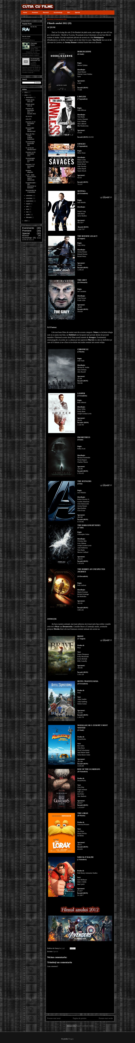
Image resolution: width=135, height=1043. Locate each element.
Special (77, 12)
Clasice (30, 239)
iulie (27, 206)
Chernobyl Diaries (33, 44)
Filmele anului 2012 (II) (30, 100)
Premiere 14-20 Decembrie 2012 (30, 153)
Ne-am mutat (26, 36)
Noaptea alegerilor (29, 171)
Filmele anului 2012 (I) (30, 105)
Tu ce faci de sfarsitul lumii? (31, 148)
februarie (29, 217)
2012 (26, 95)
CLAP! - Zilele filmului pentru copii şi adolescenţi (31, 177)
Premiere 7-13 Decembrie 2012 (30, 166)
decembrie (29, 97)
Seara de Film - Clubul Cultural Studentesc (30, 136)
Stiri (68, 12)
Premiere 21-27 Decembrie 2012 (30, 123)
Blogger (70, 1039)
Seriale (39, 238)
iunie (27, 209)
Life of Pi (28, 119)
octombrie (29, 198)
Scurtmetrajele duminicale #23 (35, 59)
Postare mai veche (106, 1018)
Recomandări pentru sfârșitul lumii (30, 129)
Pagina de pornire (79, 1018)
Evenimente (28, 228)
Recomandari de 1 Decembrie (31, 191)
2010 (26, 221)
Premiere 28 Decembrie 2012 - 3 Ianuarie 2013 (31, 111)
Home (25, 12)
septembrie (29, 201)
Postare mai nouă (53, 1018)
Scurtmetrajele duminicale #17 (30, 160)
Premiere (35, 12)
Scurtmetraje (58, 12)
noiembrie (29, 195)
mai (27, 212)
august (28, 203)
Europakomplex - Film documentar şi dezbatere (31, 185)
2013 (26, 92)
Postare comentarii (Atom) (84, 1026)
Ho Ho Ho (33, 27)
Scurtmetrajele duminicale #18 (30, 143)
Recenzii (46, 12)
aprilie (28, 214)
